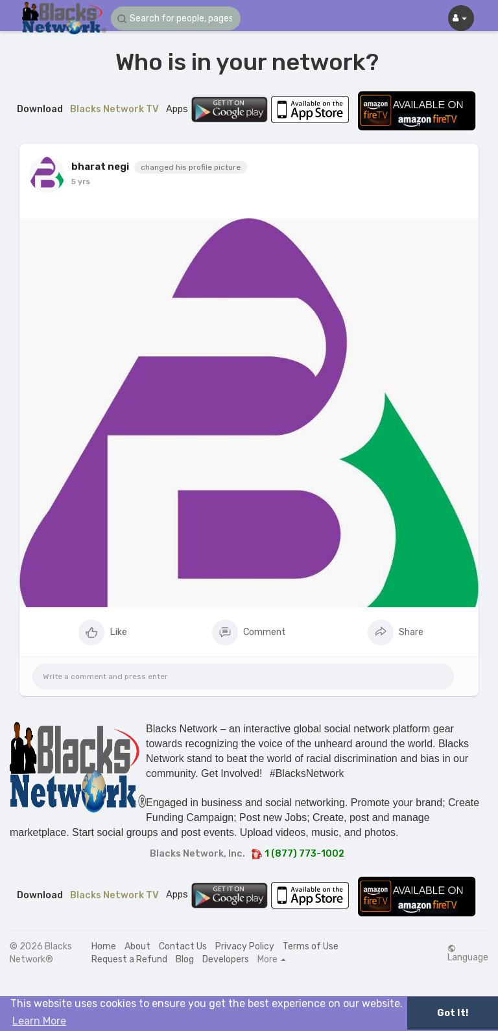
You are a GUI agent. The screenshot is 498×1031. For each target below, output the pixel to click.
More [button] (271, 959)
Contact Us (183, 946)
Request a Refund (129, 959)
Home (103, 946)
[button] (175, 18)
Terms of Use (310, 946)
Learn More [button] (39, 1021)
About (137, 946)
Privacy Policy (244, 946)
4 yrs (81, 181)
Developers (225, 959)
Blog (185, 959)
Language (467, 953)
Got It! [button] (452, 1013)
